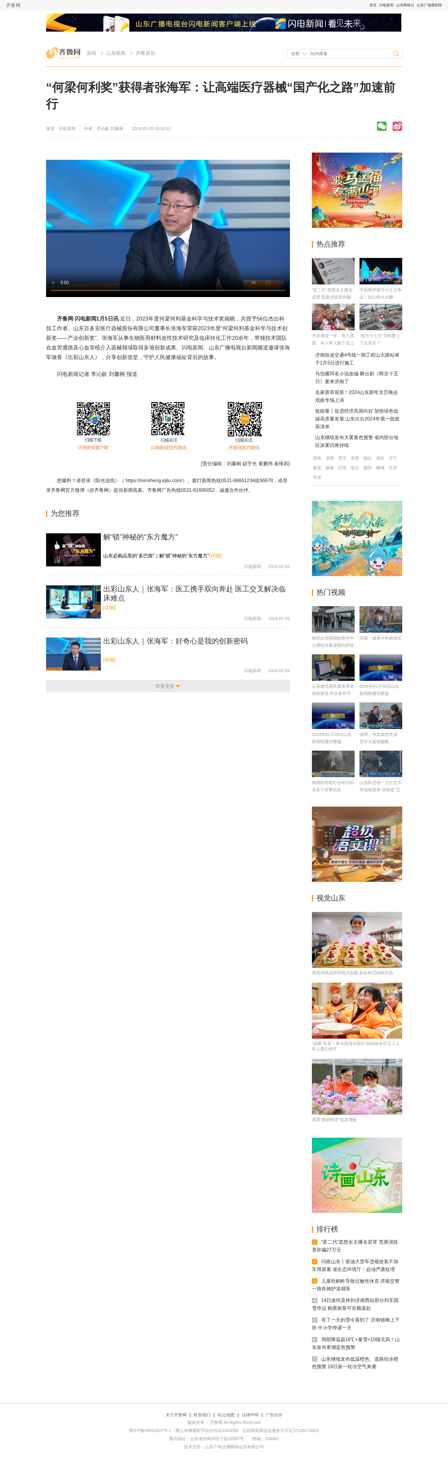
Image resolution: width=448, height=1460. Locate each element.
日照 (342, 467)
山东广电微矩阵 (429, 5)
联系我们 (202, 1414)
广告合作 (274, 1414)
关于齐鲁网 (176, 1414)
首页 (373, 5)
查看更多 (165, 686)
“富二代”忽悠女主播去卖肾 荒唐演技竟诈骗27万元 (332, 297)
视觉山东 (330, 898)
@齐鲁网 (99, 490)
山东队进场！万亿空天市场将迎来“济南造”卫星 (380, 789)
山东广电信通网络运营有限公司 (234, 1446)
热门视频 (330, 592)
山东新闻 (116, 53)
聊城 (380, 467)
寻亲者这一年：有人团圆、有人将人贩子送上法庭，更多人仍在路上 (333, 342)
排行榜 (327, 1229)
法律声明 (250, 1414)
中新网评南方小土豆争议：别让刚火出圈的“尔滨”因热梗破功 (380, 297)
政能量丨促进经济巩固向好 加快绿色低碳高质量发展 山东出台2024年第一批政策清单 (357, 418)
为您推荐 (65, 513)
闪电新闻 (386, 5)
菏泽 (317, 477)
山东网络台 (405, 5)
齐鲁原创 (145, 53)
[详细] (215, 555)
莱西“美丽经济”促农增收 (334, 1119)
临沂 (355, 467)
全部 (295, 53)
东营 (355, 458)
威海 (329, 467)
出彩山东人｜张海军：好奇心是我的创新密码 (175, 641)
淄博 (329, 458)
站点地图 (226, 1414)
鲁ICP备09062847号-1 (150, 1430)
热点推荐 (330, 244)
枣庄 (342, 458)
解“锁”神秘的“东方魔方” (140, 537)
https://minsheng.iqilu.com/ (154, 480)
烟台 (367, 458)
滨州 (393, 467)
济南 (317, 458)
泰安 (317, 467)
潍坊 (380, 458)
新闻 (91, 53)
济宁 (393, 458)
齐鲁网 (13, 5)
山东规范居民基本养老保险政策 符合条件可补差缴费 (333, 693)
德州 (367, 467)
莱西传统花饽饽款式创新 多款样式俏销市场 (352, 972)
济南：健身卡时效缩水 (380, 638)
